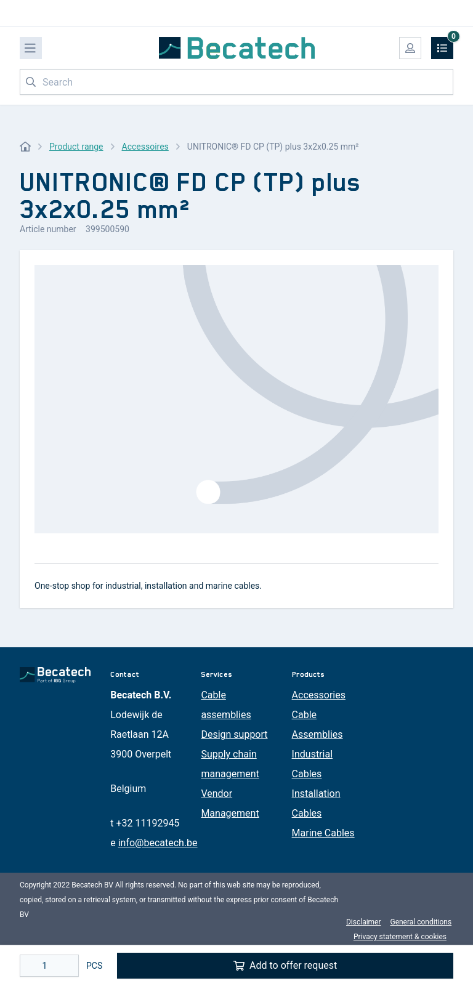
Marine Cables (323, 833)
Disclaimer (363, 922)
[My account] (410, 48)
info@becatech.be (158, 843)
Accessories (319, 695)
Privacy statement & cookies (400, 936)
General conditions (420, 922)
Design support (234, 734)
